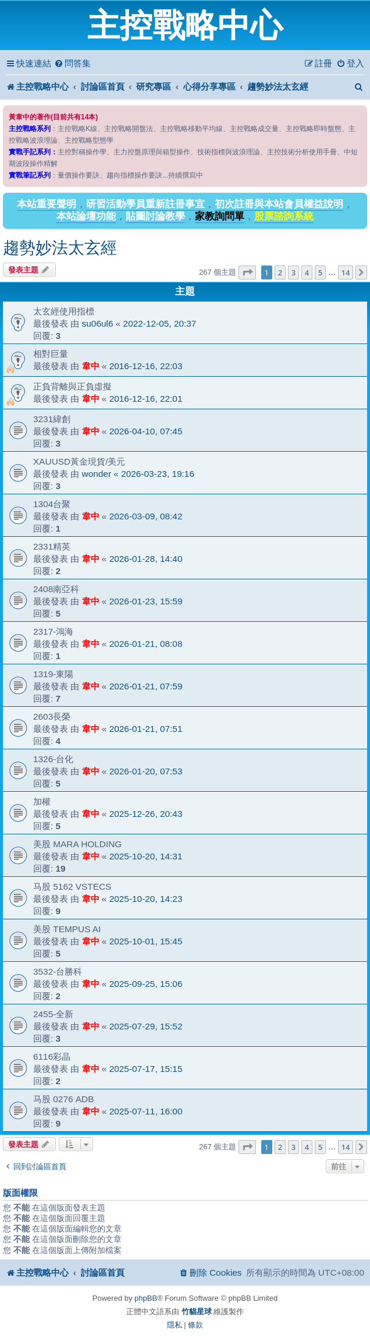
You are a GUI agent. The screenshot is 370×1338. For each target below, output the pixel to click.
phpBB (145, 1298)
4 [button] (307, 272)
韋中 (90, 366)
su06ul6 (97, 323)
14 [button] (345, 272)
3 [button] (293, 272)
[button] (247, 272)
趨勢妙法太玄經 (60, 248)
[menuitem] (72, 63)
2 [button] (280, 272)
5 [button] (320, 272)
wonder (96, 474)
